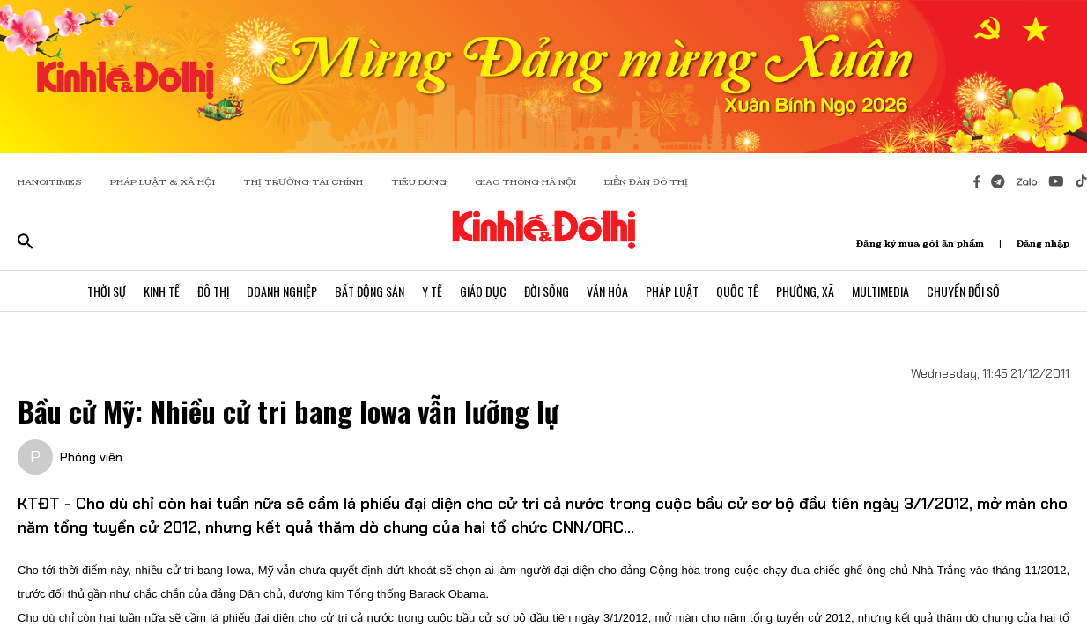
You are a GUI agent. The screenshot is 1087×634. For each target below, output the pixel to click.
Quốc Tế (737, 291)
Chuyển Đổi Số (963, 291)
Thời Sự (106, 291)
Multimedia (880, 291)
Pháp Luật (672, 291)
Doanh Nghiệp (282, 291)
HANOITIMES (50, 182)
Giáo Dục (483, 291)
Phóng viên (91, 457)
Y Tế (432, 291)
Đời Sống (546, 291)
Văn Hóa (607, 291)
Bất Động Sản (369, 291)
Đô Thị (213, 291)
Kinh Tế (162, 291)
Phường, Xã (805, 291)
